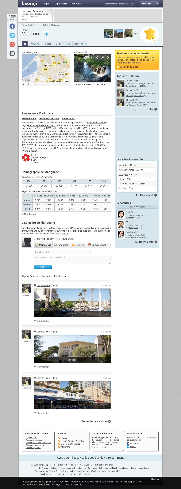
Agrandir (102, 57)
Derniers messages (34, 440)
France (24, 25)
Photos (47, 44)
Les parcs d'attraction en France (99, 465)
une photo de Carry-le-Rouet (140, 84)
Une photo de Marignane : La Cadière (89, 84)
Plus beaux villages (120, 468)
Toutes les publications (94, 421)
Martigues (123, 174)
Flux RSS (62, 433)
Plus (151, 109)
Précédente (97, 57)
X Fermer (154, 479)
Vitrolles (122, 188)
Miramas (133, 218)
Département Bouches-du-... (72, 444)
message (45, 245)
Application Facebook (72, 474)
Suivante (107, 57)
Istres (101, 131)
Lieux (58, 44)
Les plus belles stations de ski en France (67, 465)
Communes (92, 468)
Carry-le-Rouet (43, 285)
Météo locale (29, 118)
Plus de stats (30, 214)
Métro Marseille (68, 471)
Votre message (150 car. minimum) (72, 259)
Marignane (55, 25)
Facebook (134, 443)
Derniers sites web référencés (38, 442)
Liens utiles (68, 118)
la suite (65, 233)
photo (63, 245)
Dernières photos (33, 447)
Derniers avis (31, 437)
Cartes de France (57, 468)
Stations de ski (105, 468)
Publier (42, 267)
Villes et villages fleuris (139, 468)
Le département (144, 195)
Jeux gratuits (55, 474)
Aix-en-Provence (126, 170)
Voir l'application (99, 447)
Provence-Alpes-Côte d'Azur (41, 125)
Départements (80, 468)
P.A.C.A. (31, 25)
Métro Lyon (80, 471)
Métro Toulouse (93, 471)
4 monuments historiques (76, 137)
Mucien (129, 222)
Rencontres (80, 44)
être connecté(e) (53, 239)
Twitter (133, 446)
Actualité (35, 44)
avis (80, 245)
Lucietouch (131, 232)
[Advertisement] (108, 15)
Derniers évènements (35, 445)
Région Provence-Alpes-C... (72, 441)
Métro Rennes (118, 471)
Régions (69, 468)
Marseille (123, 165)
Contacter (49, 118)
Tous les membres (143, 241)
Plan (68, 44)
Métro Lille (105, 471)
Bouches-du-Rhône (43, 25)
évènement (99, 245)
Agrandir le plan (29, 84)
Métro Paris (55, 471)
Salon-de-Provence (128, 184)
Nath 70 (129, 212)
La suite (25, 19)
